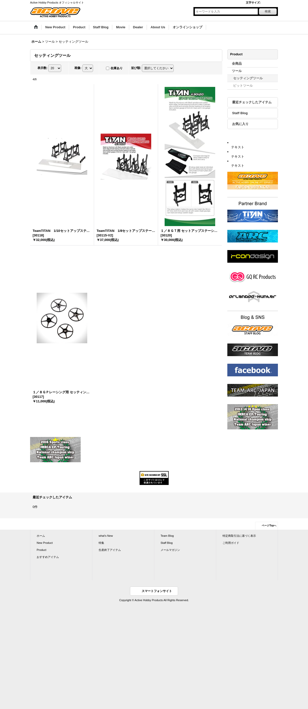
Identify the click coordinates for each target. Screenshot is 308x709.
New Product (45, 542)
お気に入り (240, 124)
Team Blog (167, 535)
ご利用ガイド (231, 542)
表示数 (42, 68)
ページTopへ (269, 525)
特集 (101, 542)
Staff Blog (240, 113)
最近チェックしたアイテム (252, 102)
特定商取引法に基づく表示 (239, 535)
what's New (106, 535)
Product (41, 549)
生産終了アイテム (110, 549)
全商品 (237, 63)
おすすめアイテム (48, 556)
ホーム (41, 535)
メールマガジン (170, 549)
